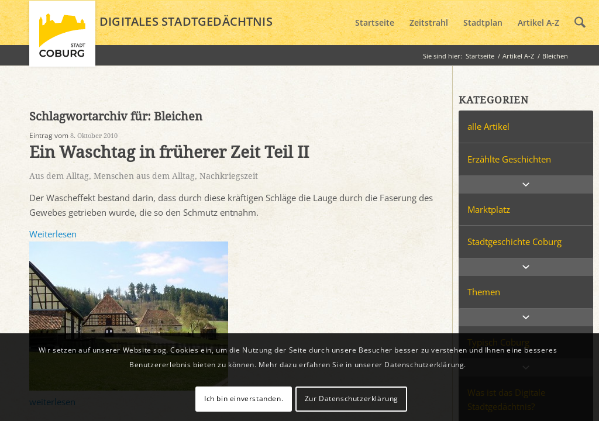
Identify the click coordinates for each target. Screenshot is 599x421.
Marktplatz (488, 209)
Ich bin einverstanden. (243, 398)
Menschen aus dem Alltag (144, 176)
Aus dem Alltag (59, 176)
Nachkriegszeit (228, 176)
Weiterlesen (53, 234)
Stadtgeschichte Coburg (514, 241)
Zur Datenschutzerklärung (351, 398)
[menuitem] (374, 23)
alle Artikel (488, 126)
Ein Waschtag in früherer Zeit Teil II (169, 152)
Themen (483, 292)
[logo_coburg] (62, 39)
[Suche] (580, 23)
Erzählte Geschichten (509, 159)
